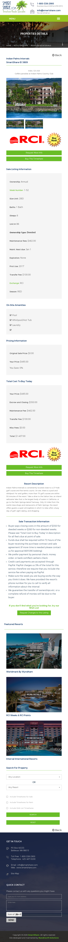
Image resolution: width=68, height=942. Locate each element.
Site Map (15, 873)
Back (57, 55)
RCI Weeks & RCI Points (18, 715)
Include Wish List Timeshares (21, 808)
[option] (15, 124)
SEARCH (33, 815)
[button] (34, 777)
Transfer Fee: (16, 275)
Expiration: (15, 258)
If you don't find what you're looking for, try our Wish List (34, 606)
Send (11, 920)
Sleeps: (13, 215)
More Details (34, 651)
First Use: (14, 266)
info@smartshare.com (49, 10)
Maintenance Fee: (18, 411)
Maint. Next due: (17, 249)
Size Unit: (14, 198)
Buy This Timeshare (34, 159)
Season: (13, 291)
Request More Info (34, 153)
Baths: (13, 207)
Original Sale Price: (19, 353)
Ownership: (15, 182)
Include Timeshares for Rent (21, 802)
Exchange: (14, 283)
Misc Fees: (14, 428)
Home (8, 45)
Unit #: (13, 224)
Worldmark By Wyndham (19, 672)
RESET (33, 822)
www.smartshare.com (26, 867)
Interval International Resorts (21, 759)
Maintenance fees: (18, 241)
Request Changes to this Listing (34, 613)
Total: (12, 436)
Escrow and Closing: (19, 402)
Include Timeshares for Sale (21, 797)
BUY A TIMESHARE (21, 45)
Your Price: (15, 362)
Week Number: (16, 190)
